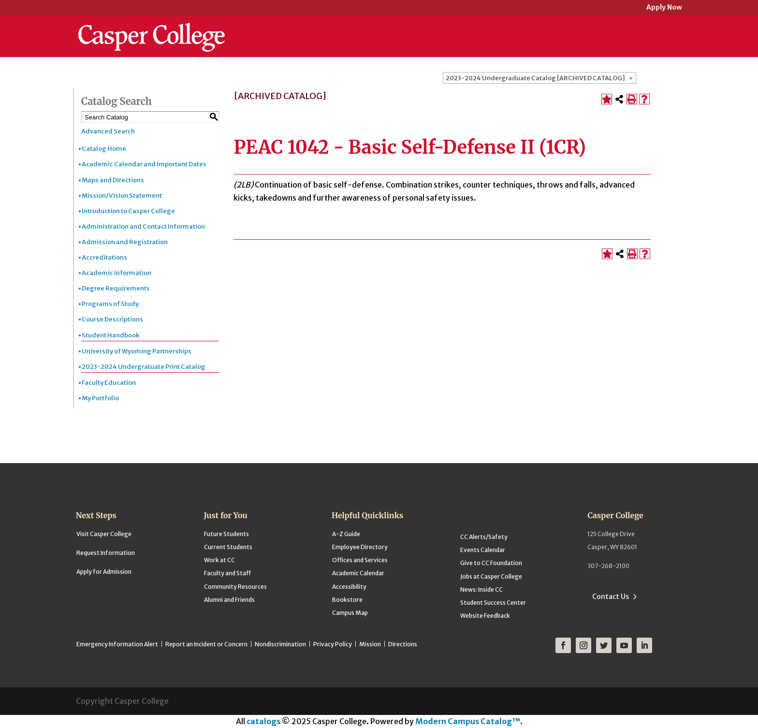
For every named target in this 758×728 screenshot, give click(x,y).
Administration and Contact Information (143, 226)
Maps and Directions (113, 180)
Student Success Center (493, 602)
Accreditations (104, 257)
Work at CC (219, 560)
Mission (370, 644)
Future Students (226, 534)
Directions (402, 644)
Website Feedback (485, 615)
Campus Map (350, 612)
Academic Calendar (358, 573)
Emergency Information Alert (117, 644)
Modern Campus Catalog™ (467, 721)
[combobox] (539, 78)
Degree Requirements (116, 288)
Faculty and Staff (227, 573)
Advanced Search (108, 131)
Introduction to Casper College (128, 211)
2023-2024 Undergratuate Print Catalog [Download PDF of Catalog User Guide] (143, 367)
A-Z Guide (346, 534)
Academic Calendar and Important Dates (144, 164)
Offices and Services (360, 560)
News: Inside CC (481, 589)
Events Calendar (482, 549)
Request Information (105, 552)
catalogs (263, 721)
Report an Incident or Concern (206, 644)
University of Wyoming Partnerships (136, 351)
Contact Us (610, 596)
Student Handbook (110, 335)
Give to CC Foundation (491, 563)
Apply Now (664, 8)
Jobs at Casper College (491, 576)
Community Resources (235, 586)
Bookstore (347, 599)
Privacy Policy (332, 644)
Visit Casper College (103, 534)
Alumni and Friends (229, 599)
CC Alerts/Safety (484, 536)
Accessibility (349, 586)
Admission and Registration (125, 242)
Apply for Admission (103, 571)
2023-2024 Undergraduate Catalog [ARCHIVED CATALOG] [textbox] (535, 78)
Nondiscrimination (280, 644)
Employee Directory (360, 547)
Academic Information (116, 273)
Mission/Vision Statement (122, 195)
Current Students (228, 547)
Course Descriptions (112, 319)
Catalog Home (104, 149)
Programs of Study (110, 304)
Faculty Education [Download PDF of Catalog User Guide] (109, 383)
